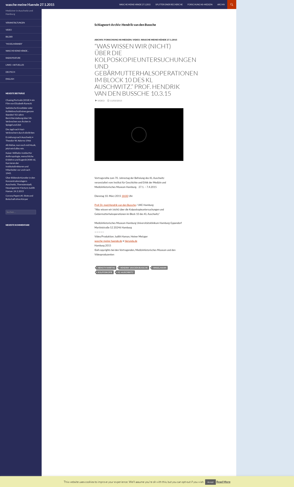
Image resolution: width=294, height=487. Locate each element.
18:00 (125, 195)
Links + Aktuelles (15, 65)
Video (136, 39)
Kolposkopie (105, 272)
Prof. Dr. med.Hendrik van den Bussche (115, 204)
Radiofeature (13, 58)
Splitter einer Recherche (169, 4)
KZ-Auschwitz (126, 272)
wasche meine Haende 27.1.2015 (30, 4)
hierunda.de (131, 240)
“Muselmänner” (14, 44)
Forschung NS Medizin (118, 39)
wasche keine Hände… (17, 51)
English (10, 79)
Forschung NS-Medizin (200, 4)
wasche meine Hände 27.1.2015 (135, 4)
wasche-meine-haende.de (108, 240)
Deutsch (10, 72)
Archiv (221, 4)
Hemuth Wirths (106, 267)
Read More (223, 481)
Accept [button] (210, 482)
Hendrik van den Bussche (134, 267)
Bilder (9, 36)
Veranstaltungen (15, 22)
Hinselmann (159, 267)
